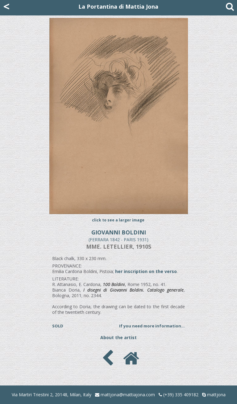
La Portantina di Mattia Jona (118, 6)
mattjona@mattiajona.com (128, 395)
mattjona (216, 395)
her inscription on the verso (146, 271)
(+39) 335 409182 (178, 395)
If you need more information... (152, 326)
